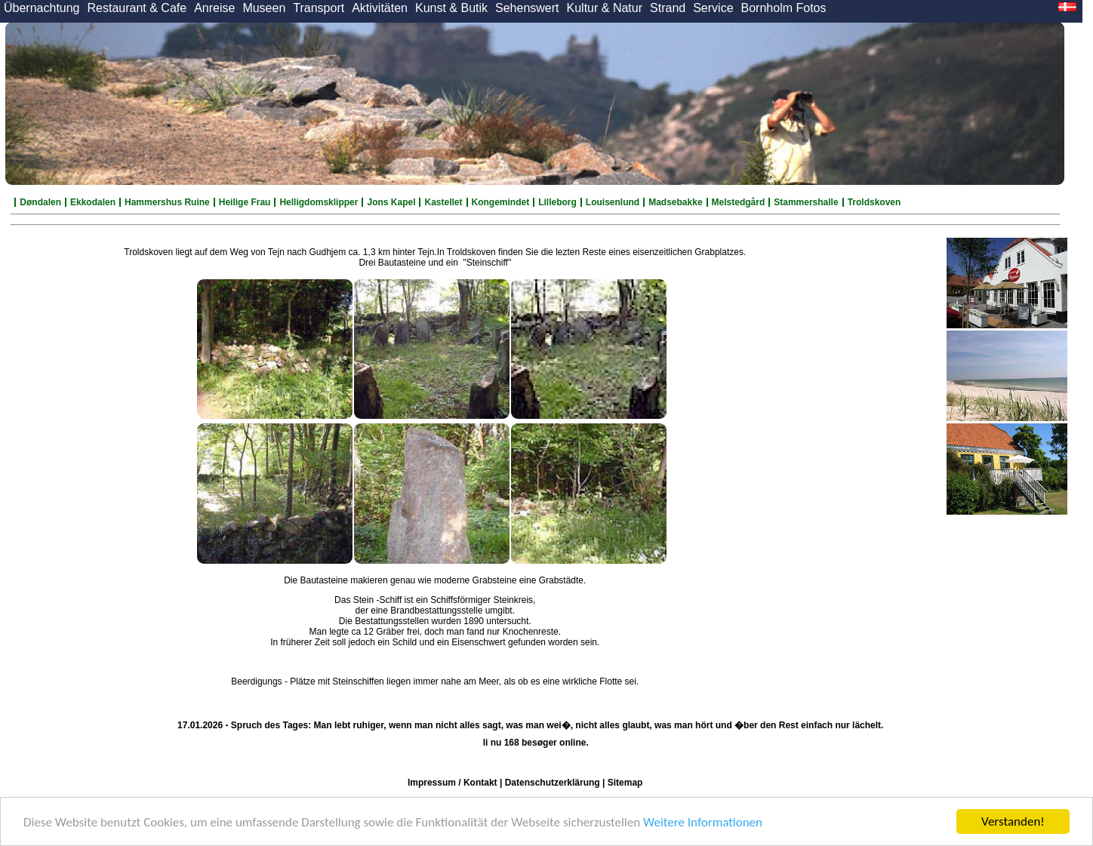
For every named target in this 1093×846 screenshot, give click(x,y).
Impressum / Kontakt (452, 782)
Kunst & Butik (451, 8)
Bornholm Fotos (784, 8)
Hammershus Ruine (167, 202)
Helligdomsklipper (318, 202)
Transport (318, 8)
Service (713, 8)
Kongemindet (501, 202)
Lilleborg (557, 202)
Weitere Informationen (702, 822)
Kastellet (443, 202)
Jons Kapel (391, 202)
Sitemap (625, 782)
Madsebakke (675, 202)
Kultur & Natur (604, 8)
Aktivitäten (380, 8)
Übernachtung (42, 8)
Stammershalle (806, 202)
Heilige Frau (245, 202)
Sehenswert (527, 8)
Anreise (214, 8)
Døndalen (40, 202)
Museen (263, 8)
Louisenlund (612, 202)
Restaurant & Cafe (137, 8)
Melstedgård (738, 202)
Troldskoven (874, 202)
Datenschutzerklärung (552, 782)
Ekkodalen (92, 202)
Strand (667, 8)
